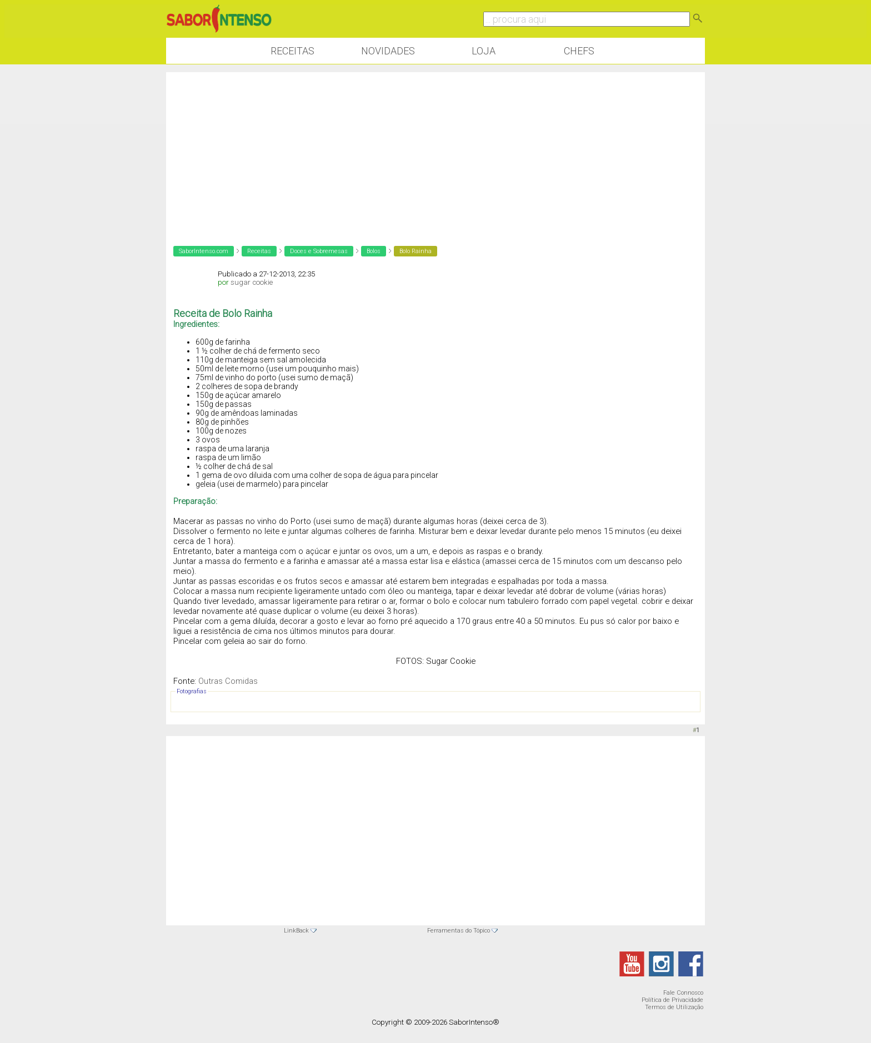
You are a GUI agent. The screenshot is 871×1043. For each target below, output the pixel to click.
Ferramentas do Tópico (458, 930)
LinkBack (296, 930)
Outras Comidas (228, 681)
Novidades (388, 51)
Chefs (579, 51)
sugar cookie (252, 282)
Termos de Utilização (674, 1007)
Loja (483, 51)
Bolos (374, 251)
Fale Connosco (683, 992)
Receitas (292, 51)
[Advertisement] (435, 150)
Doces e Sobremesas (319, 251)
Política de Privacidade (672, 1000)
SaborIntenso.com (203, 251)
